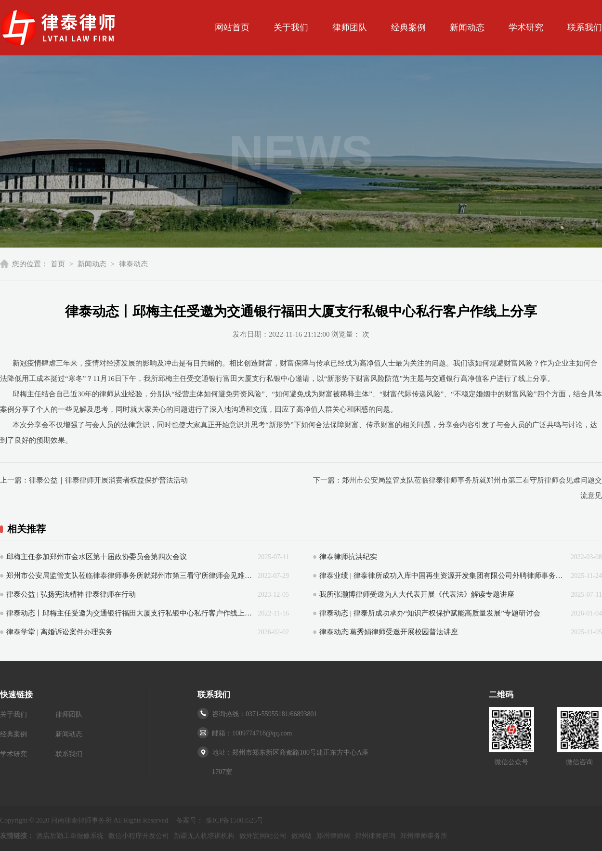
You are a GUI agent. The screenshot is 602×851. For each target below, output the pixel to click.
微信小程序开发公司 (138, 835)
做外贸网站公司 (263, 835)
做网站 (301, 835)
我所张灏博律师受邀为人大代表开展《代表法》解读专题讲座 (416, 594)
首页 (58, 264)
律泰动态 (133, 264)
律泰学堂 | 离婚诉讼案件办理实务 (59, 632)
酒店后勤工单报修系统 (70, 835)
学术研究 (526, 27)
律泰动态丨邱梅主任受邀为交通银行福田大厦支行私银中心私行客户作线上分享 (129, 613)
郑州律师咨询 (375, 835)
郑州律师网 (333, 835)
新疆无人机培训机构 (204, 835)
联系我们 (584, 27)
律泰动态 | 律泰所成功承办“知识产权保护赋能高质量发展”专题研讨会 (429, 613)
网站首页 (232, 27)
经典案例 (408, 27)
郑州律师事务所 (423, 835)
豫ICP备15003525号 (234, 820)
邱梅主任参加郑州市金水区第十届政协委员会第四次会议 (96, 557)
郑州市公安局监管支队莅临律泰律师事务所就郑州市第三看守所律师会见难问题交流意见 (129, 575)
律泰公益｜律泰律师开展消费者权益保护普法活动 (108, 480)
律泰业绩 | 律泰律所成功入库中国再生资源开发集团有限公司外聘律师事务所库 (442, 575)
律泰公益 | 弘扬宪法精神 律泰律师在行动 (71, 594)
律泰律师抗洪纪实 (348, 557)
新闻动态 (467, 27)
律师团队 (349, 27)
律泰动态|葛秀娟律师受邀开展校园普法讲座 (388, 632)
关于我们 (291, 27)
